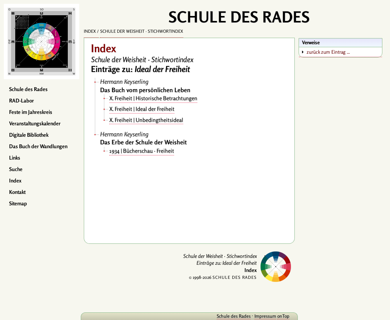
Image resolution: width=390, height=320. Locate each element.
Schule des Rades (28, 89)
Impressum (265, 316)
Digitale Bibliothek (28, 135)
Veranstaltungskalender (35, 123)
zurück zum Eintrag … (328, 52)
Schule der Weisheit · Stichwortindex (141, 31)
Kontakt (17, 192)
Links (14, 158)
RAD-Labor (21, 101)
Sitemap (18, 203)
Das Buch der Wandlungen (38, 146)
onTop (283, 316)
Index (15, 181)
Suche (15, 169)
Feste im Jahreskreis (30, 112)
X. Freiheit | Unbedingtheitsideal (146, 120)
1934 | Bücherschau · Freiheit (141, 150)
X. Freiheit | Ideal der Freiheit (141, 109)
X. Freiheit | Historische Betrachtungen (153, 98)
